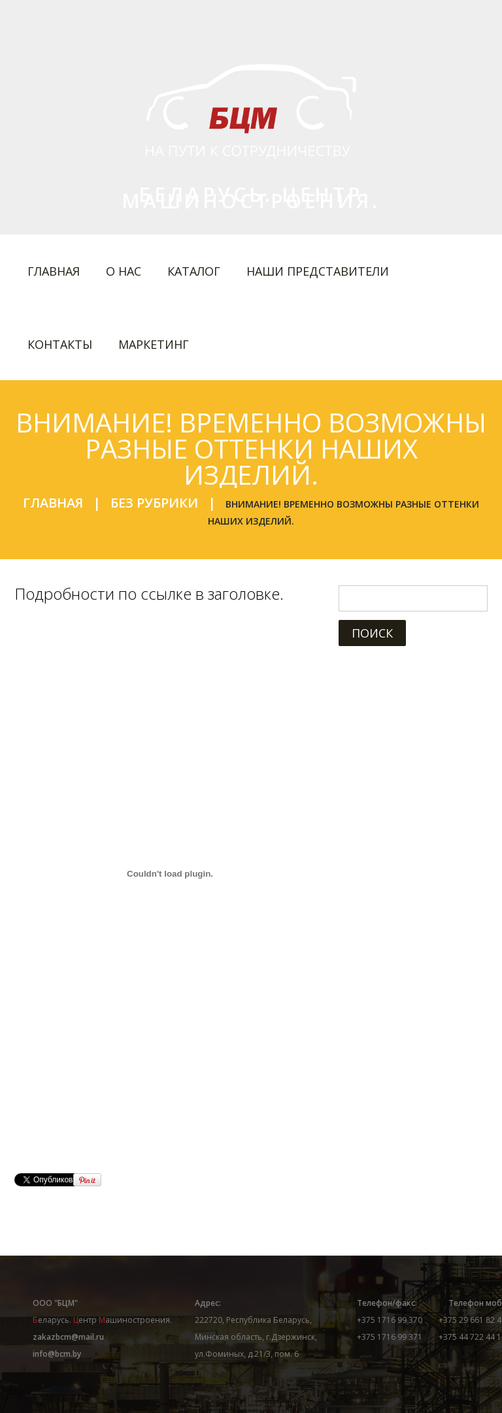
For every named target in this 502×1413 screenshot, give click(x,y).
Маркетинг (153, 344)
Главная (53, 271)
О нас (123, 271)
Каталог (193, 271)
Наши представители (317, 271)
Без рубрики (154, 503)
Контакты (59, 344)
